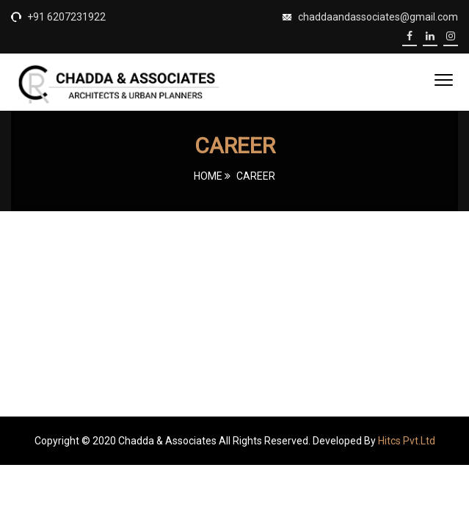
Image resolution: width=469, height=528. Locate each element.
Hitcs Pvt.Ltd (406, 441)
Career (255, 176)
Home (208, 176)
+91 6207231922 (65, 17)
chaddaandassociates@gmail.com (378, 17)
